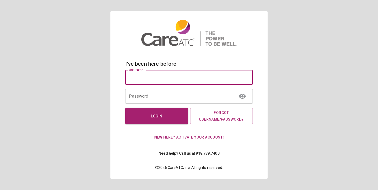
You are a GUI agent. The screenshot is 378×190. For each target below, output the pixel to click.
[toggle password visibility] (242, 96)
